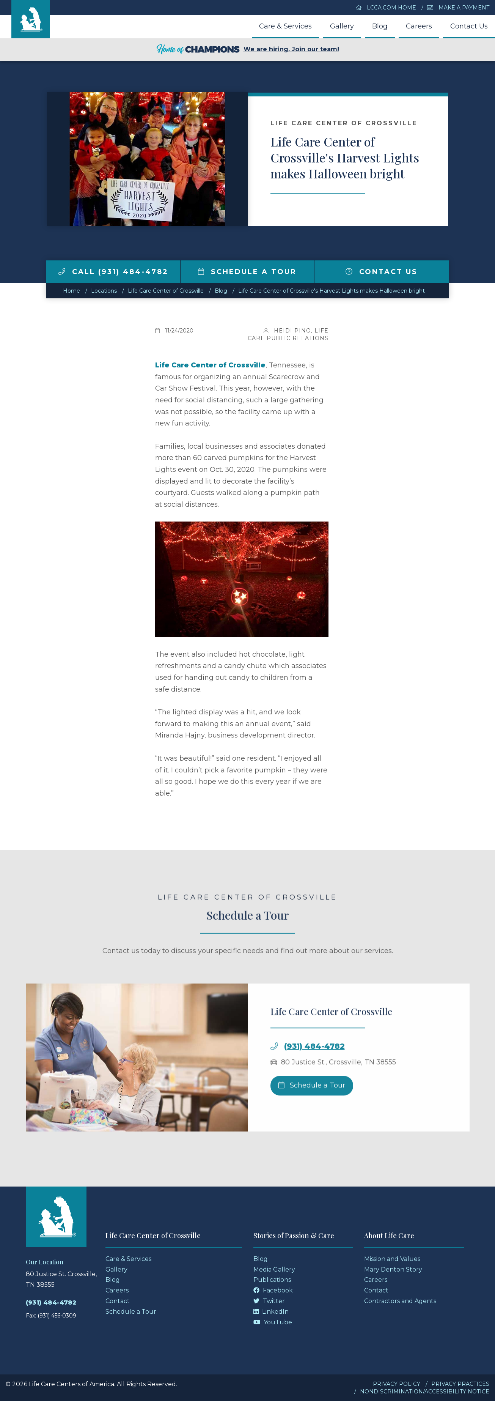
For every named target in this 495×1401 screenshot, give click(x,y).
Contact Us (469, 26)
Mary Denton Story (393, 1269)
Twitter (269, 1301)
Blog (380, 26)
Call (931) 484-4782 (113, 272)
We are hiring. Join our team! (247, 49)
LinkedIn (271, 1311)
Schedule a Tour (247, 272)
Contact (117, 1301)
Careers (419, 26)
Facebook (273, 1290)
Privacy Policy (396, 1384)
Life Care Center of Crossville (166, 290)
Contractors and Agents (400, 1301)
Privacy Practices (460, 1384)
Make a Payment (458, 7)
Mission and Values (392, 1258)
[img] (61, 271)
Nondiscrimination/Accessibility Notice (424, 1391)
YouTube (272, 1322)
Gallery (342, 26)
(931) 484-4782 (314, 1081)
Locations (104, 290)
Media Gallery (274, 1269)
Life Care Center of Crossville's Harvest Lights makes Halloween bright (331, 290)
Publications (272, 1279)
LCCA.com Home (386, 7)
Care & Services (285, 26)
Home (71, 290)
